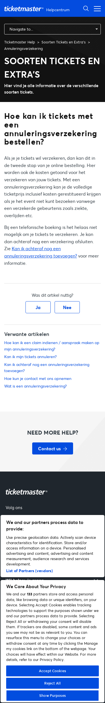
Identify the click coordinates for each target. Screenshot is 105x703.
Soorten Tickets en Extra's (63, 42)
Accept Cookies (52, 670)
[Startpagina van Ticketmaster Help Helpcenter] (37, 8)
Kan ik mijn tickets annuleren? (30, 356)
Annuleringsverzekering (23, 48)
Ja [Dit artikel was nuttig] (38, 307)
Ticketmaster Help (19, 42)
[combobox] (52, 29)
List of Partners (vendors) (29, 570)
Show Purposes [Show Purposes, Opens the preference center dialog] (52, 695)
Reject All (52, 683)
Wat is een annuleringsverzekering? (35, 386)
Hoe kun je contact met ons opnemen (37, 378)
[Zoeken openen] (86, 8)
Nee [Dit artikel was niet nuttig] (67, 307)
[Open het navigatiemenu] (96, 8)
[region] (52, 608)
